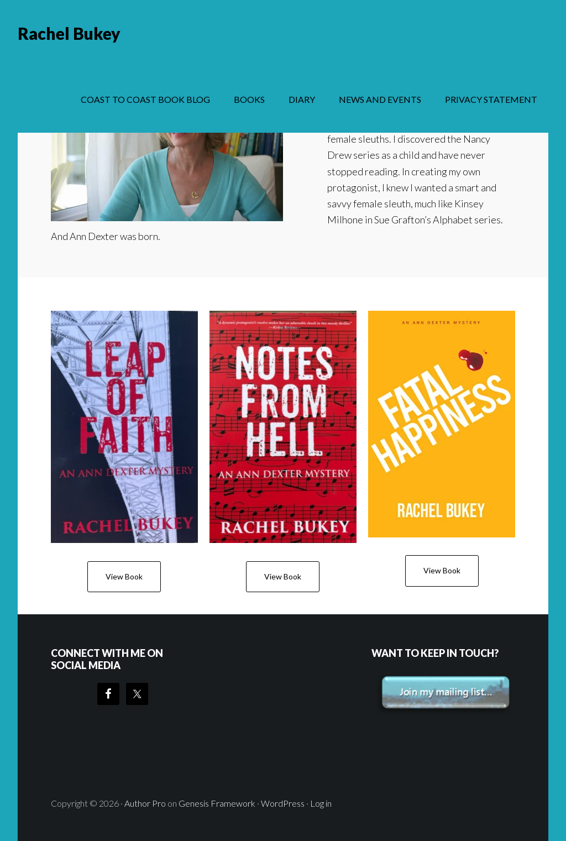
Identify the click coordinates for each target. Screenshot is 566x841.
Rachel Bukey (69, 33)
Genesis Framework (217, 803)
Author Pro (145, 803)
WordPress (283, 803)
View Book (124, 576)
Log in (321, 803)
